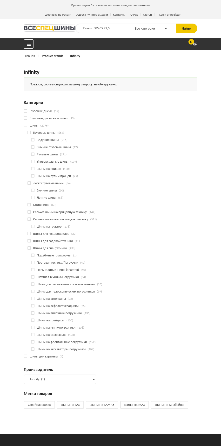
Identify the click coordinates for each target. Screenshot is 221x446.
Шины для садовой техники (53, 241)
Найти (186, 28)
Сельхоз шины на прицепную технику (60, 212)
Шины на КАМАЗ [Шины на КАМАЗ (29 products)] (102, 405)
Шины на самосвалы (51, 335)
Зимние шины (47, 190)
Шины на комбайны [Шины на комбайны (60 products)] (169, 405)
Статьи (147, 14)
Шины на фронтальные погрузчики (62, 342)
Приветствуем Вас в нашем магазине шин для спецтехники (110, 5)
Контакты (119, 14)
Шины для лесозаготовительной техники (66, 284)
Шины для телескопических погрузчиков (66, 291)
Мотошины (41, 205)
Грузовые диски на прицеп (49, 118)
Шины (34, 125)
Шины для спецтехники (50, 248)
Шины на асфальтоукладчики (58, 306)
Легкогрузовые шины (48, 183)
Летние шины (46, 198)
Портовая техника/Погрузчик (57, 263)
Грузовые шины (44, 133)
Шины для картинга (44, 356)
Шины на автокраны (51, 299)
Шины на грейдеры (51, 320)
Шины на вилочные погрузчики (59, 313)
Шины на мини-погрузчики (56, 327)
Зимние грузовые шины (54, 147)
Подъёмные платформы (54, 255)
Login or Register (170, 14)
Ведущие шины (48, 140)
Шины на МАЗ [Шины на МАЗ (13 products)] (134, 405)
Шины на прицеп (49, 169)
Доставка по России (58, 14)
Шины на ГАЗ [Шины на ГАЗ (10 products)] (70, 405)
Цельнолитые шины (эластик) (58, 270)
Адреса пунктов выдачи (92, 14)
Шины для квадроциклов (51, 234)
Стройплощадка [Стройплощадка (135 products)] (39, 405)
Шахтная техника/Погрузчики (58, 277)
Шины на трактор (49, 226)
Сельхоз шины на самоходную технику (60, 219)
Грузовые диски (41, 111)
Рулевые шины (47, 154)
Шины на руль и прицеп (54, 176)
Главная (29, 56)
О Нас (134, 14)
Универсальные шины (52, 161)
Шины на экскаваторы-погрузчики (61, 349)
